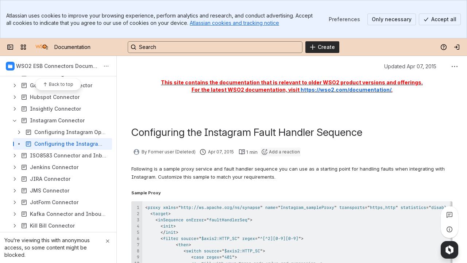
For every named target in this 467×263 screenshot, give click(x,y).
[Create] (322, 47)
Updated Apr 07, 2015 (410, 66)
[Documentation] (41, 47)
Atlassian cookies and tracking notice (234, 23)
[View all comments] (449, 215)
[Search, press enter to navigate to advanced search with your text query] (215, 47)
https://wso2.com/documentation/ (346, 90)
